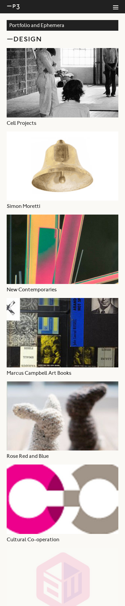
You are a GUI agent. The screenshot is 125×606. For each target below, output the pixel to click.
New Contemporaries (32, 290)
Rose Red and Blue (28, 456)
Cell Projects (21, 123)
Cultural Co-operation (33, 540)
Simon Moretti (23, 206)
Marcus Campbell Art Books (39, 373)
